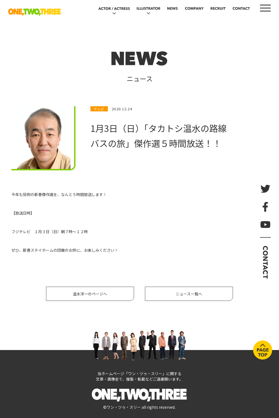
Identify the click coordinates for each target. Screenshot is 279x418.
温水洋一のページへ (90, 294)
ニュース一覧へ (189, 294)
